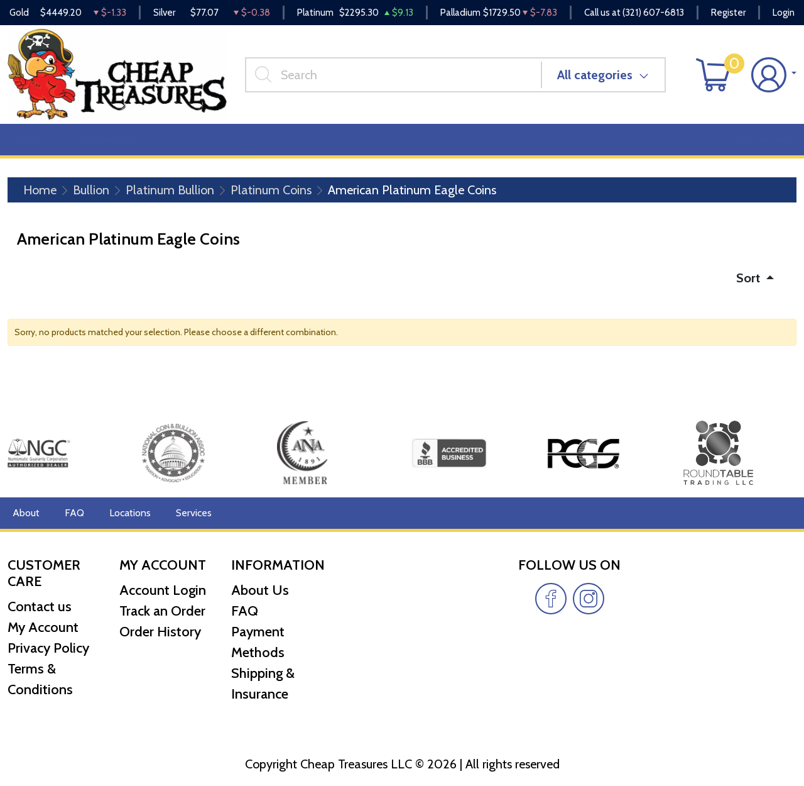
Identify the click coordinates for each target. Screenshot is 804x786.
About (26, 513)
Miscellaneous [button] (346, 139)
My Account (43, 627)
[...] (393, 74)
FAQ (74, 513)
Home (40, 190)
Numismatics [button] (116, 139)
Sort (749, 277)
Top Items (262, 139)
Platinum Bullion (170, 190)
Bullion (91, 190)
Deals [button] (195, 139)
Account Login (162, 590)
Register (728, 12)
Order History (160, 631)
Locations (130, 513)
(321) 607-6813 (653, 12)
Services (194, 513)
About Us (260, 590)
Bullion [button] (35, 139)
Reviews (428, 139)
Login (784, 12)
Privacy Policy (48, 647)
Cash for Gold (761, 139)
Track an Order (162, 610)
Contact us (40, 606)
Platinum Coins (271, 190)
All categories (595, 74)
